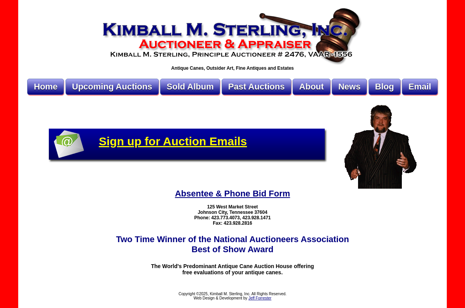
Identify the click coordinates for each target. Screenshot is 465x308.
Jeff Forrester (259, 298)
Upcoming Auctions (112, 86)
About (311, 86)
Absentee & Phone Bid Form (232, 193)
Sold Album (190, 86)
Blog (384, 86)
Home (45, 86)
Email (419, 86)
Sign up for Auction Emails (173, 141)
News (349, 86)
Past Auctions (256, 86)
